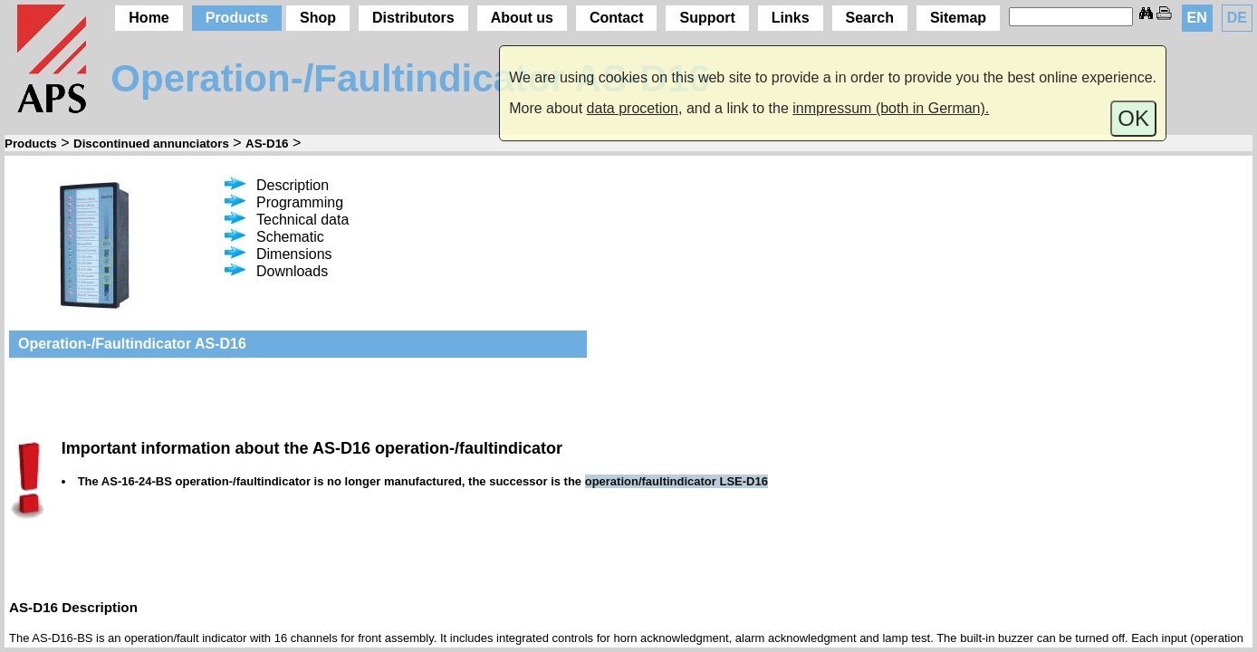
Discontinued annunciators (151, 143)
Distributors (413, 17)
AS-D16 (266, 143)
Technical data (287, 219)
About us (522, 17)
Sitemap (958, 17)
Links (791, 17)
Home (148, 17)
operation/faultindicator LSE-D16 (676, 481)
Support (706, 17)
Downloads (276, 271)
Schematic (274, 236)
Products (237, 17)
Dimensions (278, 254)
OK (1133, 118)
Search (870, 17)
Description (277, 185)
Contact (617, 17)
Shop (318, 17)
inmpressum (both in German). (890, 108)
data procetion (632, 108)
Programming (284, 202)
